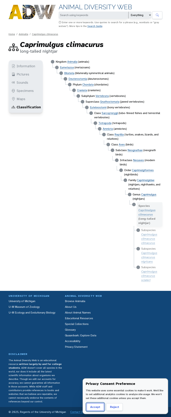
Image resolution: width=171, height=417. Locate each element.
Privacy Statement (76, 347)
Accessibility (72, 341)
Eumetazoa (67, 67)
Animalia (23, 34)
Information (23, 66)
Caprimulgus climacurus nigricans (149, 257)
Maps (18, 99)
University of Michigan (22, 301)
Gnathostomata (109, 101)
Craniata (82, 90)
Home (12, 34)
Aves (122, 144)
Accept (95, 407)
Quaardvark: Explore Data (80, 335)
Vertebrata (102, 96)
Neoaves (138, 160)
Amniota (108, 129)
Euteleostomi (98, 107)
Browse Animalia (75, 301)
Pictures (20, 74)
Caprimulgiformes (143, 170)
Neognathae (135, 150)
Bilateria (69, 73)
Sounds (20, 82)
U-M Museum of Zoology (24, 307)
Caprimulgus (148, 194)
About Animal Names (78, 312)
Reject (114, 407)
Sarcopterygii (110, 113)
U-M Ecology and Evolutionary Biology (32, 312)
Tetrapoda (104, 123)
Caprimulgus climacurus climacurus (149, 238)
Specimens (23, 90)
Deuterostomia (77, 79)
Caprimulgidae (145, 180)
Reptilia (119, 134)
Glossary (70, 330)
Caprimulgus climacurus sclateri (149, 276)
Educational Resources (79, 318)
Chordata (88, 84)
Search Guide (94, 26)
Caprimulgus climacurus (45, 34)
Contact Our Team (81, 412)
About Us (70, 307)
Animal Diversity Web (95, 7)
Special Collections (77, 324)
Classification (26, 107)
